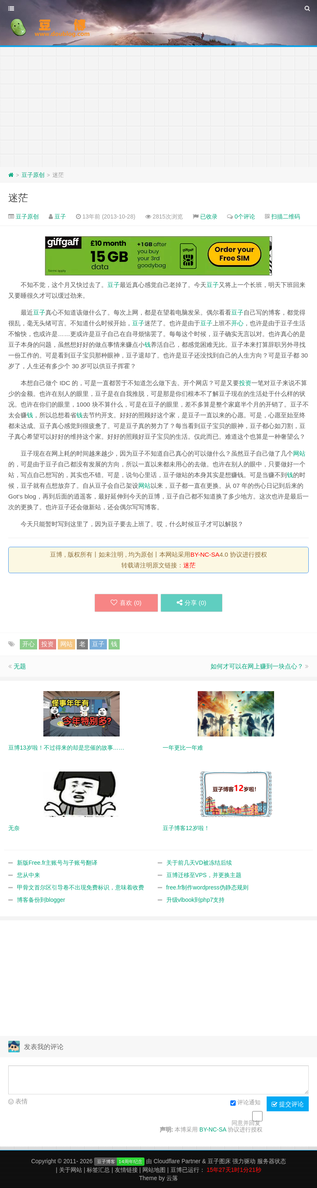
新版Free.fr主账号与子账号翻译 (57, 862)
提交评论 (288, 1104)
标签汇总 (98, 1170)
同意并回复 (246, 1122)
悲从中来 (28, 875)
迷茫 (18, 197)
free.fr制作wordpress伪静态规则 (207, 887)
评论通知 (245, 1103)
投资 (245, 382)
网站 (299, 453)
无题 (20, 666)
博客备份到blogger (41, 899)
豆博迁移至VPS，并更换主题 (203, 875)
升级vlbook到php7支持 (195, 899)
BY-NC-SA (204, 554)
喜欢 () (125, 602)
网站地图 (154, 1170)
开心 (237, 323)
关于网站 (70, 1170)
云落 (172, 1178)
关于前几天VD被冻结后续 (199, 862)
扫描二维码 (285, 216)
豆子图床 (219, 1161)
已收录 (209, 216)
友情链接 (126, 1170)
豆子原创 (33, 175)
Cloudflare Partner (177, 1161)
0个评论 (244, 216)
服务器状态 (271, 1161)
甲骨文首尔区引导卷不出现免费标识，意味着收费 (80, 887)
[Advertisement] (158, 105)
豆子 (60, 216)
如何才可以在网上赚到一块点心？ (257, 666)
